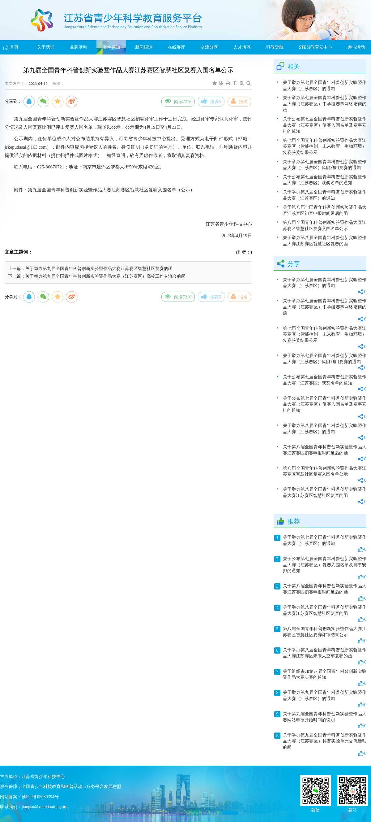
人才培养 (242, 47)
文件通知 (111, 47)
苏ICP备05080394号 (40, 796)
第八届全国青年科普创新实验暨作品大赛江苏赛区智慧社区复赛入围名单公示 (324, 225)
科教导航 (275, 47)
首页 (14, 47)
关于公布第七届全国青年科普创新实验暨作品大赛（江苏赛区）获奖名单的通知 (324, 180)
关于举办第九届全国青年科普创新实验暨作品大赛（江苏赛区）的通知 (320, 699)
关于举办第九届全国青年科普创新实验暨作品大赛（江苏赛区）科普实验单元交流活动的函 (320, 744)
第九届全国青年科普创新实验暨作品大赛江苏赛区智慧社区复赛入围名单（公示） (111, 189)
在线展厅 (176, 47)
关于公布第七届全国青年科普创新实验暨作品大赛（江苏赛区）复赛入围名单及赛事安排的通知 (324, 125)
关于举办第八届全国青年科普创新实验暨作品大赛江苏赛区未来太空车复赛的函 (320, 656)
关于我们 (45, 47)
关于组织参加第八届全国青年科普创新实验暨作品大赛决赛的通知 (320, 678)
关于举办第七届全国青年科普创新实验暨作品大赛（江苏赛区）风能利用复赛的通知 (324, 164)
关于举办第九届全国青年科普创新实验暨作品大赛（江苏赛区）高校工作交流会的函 (105, 276)
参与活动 (356, 47)
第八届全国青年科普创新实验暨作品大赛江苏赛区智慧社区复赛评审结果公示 (320, 635)
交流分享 (209, 47)
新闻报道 (143, 47)
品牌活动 (78, 47)
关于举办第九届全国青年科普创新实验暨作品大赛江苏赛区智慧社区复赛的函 (99, 268)
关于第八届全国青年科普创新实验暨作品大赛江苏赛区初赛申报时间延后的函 (324, 210)
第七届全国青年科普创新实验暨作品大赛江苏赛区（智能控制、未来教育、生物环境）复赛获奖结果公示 (324, 146)
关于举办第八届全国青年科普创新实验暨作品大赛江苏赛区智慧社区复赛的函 (324, 240)
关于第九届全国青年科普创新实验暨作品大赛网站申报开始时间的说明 (320, 720)
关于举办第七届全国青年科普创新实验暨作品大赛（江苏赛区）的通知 (324, 85)
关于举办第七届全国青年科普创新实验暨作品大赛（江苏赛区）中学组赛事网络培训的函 (324, 103)
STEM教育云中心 (315, 47)
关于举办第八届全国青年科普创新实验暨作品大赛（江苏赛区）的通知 (324, 195)
